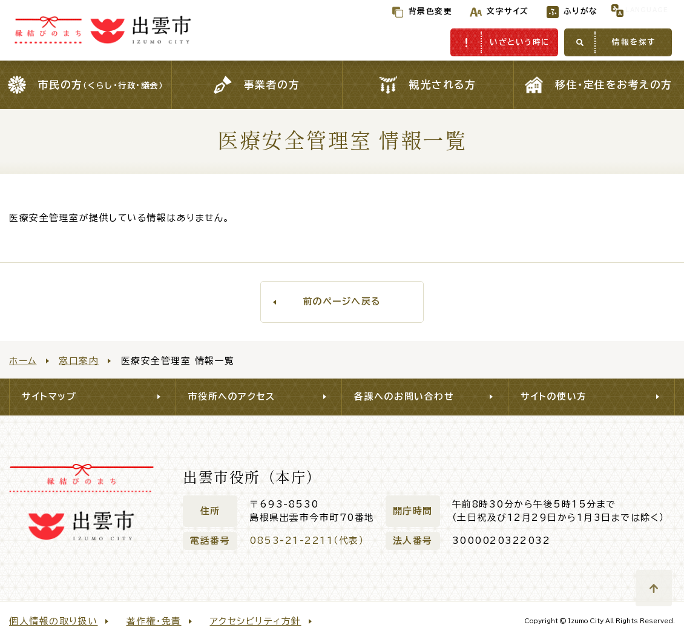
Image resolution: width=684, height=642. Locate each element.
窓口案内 (79, 360)
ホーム (23, 360)
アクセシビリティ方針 (255, 621)
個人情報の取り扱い (53, 621)
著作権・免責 (154, 621)
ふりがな (556, 11)
